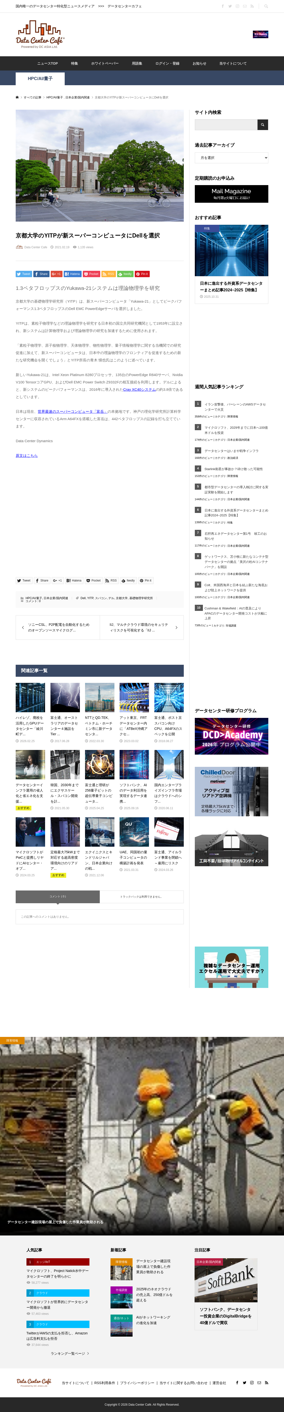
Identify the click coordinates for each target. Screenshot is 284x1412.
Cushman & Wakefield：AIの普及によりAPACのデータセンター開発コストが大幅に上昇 (236, 613)
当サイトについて (233, 63)
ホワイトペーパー (105, 63)
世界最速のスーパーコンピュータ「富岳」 (73, 411)
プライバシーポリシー (137, 1383)
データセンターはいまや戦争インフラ (232, 451)
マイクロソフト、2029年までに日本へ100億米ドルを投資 (236, 430)
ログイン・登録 (167, 63)
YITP (90, 598)
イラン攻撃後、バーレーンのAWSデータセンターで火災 (235, 407)
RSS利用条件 (104, 1383)
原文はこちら (27, 455)
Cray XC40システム (139, 389)
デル (111, 598)
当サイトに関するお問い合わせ (184, 1383)
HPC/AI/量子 (40, 78)
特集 (74, 63)
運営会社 (219, 1383)
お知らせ (199, 63)
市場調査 (231, 625)
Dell (83, 598)
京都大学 (122, 598)
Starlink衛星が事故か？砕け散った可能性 (234, 469)
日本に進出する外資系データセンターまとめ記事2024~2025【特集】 (236, 513)
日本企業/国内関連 (56, 598)
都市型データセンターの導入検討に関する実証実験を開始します (236, 489)
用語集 (137, 63)
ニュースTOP (47, 63)
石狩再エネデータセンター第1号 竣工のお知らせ (236, 536)
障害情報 (232, 416)
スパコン (101, 598)
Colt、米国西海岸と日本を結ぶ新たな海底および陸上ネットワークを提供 (236, 587)
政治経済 (232, 457)
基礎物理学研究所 (141, 598)
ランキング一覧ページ (68, 1353)
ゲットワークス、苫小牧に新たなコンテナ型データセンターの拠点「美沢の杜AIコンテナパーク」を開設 (236, 562)
